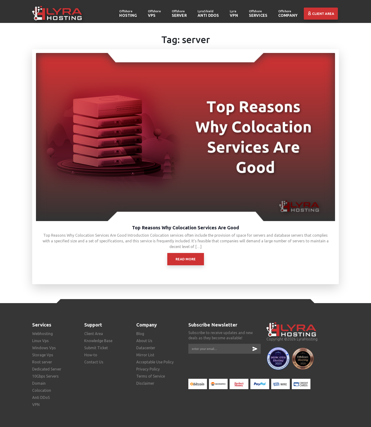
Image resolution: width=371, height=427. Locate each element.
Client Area (321, 14)
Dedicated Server (46, 369)
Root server (42, 362)
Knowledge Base (98, 341)
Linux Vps (40, 341)
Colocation (41, 390)
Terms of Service (150, 376)
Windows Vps (44, 348)
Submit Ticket (96, 348)
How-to (90, 355)
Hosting (128, 13)
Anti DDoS (208, 13)
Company (287, 13)
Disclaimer (145, 383)
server (179, 13)
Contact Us (93, 362)
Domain (39, 383)
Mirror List (145, 355)
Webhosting (42, 333)
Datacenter (145, 348)
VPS (154, 13)
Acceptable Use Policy (155, 362)
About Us (144, 341)
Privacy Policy (148, 369)
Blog (140, 333)
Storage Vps (42, 355)
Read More (186, 259)
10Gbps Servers (45, 376)
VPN (234, 13)
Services (258, 13)
